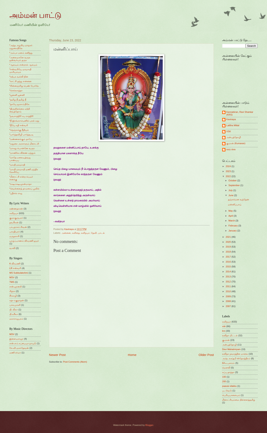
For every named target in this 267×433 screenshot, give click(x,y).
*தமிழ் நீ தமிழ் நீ (17, 99)
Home (132, 355)
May (230, 211)
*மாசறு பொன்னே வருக (22, 148)
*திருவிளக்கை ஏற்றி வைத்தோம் (19, 110)
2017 (229, 256)
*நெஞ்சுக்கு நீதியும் (19, 130)
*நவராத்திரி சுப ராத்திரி (21, 116)
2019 (229, 246)
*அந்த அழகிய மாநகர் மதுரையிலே (20, 46)
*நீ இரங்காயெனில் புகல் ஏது (24, 120)
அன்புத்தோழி (233, 137)
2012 (229, 281)
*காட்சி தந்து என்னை (20, 81)
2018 (229, 251)
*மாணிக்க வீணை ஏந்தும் (22, 153)
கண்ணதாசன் (16, 208)
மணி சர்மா (15, 352)
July (230, 190)
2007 (229, 306)
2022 (229, 176)
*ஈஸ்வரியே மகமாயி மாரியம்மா (20, 70)
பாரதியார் (14, 231)
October (232, 180)
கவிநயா (85, 233)
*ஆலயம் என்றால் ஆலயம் (23, 64)
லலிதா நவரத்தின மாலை (235, 354)
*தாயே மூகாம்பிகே (19, 104)
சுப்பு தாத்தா (228, 372)
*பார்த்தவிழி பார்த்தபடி (21, 134)
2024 (229, 166)
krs (223, 331)
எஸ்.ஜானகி (15, 286)
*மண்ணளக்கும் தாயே (20, 139)
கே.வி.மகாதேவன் (19, 348)
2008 (229, 301)
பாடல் (101, 233)
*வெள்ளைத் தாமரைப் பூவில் (24, 188)
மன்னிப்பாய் (234, 204)
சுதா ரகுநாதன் (16, 300)
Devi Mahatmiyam (231, 349)
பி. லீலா (13, 309)
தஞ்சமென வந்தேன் (238, 199)
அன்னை (66, 233)
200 (224, 381)
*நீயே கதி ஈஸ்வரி (18, 125)
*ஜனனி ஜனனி (17, 95)
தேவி (94, 233)
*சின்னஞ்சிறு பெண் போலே (24, 86)
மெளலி (226, 367)
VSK (228, 131)
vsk (224, 326)
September (234, 185)
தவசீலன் (14, 222)
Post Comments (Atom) (75, 362)
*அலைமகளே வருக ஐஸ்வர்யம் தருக (19, 58)
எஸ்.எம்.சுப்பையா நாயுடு (22, 343)
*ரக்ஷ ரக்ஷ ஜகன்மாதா (20, 184)
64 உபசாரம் (228, 363)
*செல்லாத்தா (16, 90)
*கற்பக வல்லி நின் (18, 76)
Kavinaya (231, 119)
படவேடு (227, 390)
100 (224, 377)
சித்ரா (12, 291)
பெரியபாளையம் (231, 395)
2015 (229, 266)
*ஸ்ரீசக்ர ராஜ (15, 193)
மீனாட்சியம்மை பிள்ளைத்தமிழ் (238, 400)
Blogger (149, 425)
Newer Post (57, 355)
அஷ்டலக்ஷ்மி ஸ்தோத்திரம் (236, 358)
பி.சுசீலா (13, 314)
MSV (11, 277)
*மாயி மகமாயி (17, 165)
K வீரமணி (14, 263)
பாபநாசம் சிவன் (18, 227)
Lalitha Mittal (232, 125)
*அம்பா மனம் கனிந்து (21, 53)
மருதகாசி (14, 236)
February (233, 225)
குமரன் (226, 340)
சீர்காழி (13, 296)
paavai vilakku (229, 386)
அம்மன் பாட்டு (35, 15)
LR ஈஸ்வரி (15, 268)
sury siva (231, 149)
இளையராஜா (16, 339)
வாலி (12, 248)
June (231, 195)
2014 (229, 271)
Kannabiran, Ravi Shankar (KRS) (239, 113)
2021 (229, 237)
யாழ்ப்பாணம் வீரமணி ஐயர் (24, 241)
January (232, 230)
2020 (229, 242)
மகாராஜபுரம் (16, 318)
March (232, 220)
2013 (229, 276)
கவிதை (76, 233)
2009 (229, 296)
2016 (229, 261)
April (231, 216)
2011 (229, 286)
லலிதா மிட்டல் (230, 335)
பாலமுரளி (14, 305)
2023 (229, 171)
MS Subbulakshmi (18, 273)
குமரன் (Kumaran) (235, 143)
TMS (11, 282)
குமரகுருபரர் (16, 218)
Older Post (206, 355)
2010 (229, 291)
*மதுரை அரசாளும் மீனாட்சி (24, 143)
